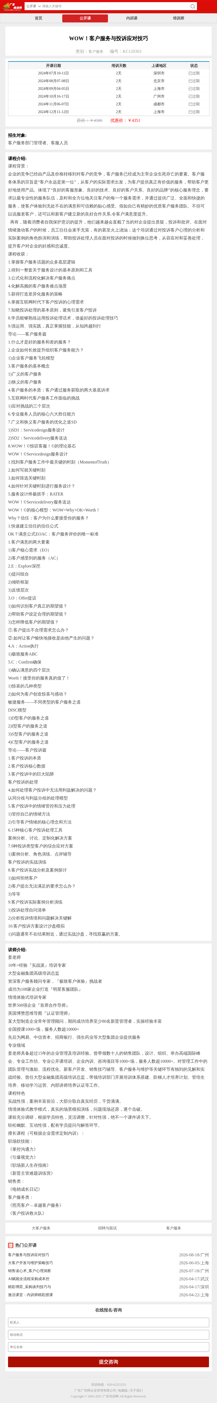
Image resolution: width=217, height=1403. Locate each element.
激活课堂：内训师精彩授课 (30, 1295)
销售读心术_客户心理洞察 (29, 1271)
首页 (38, 18)
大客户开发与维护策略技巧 (30, 1263)
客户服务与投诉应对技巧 (28, 1255)
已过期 (194, 73)
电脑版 (123, 1390)
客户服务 (95, 52)
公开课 (85, 18)
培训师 (178, 18)
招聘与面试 (107, 1228)
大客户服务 (41, 1228)
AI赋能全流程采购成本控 (28, 1279)
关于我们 (136, 1390)
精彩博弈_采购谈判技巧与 (29, 1287)
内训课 (131, 18)
